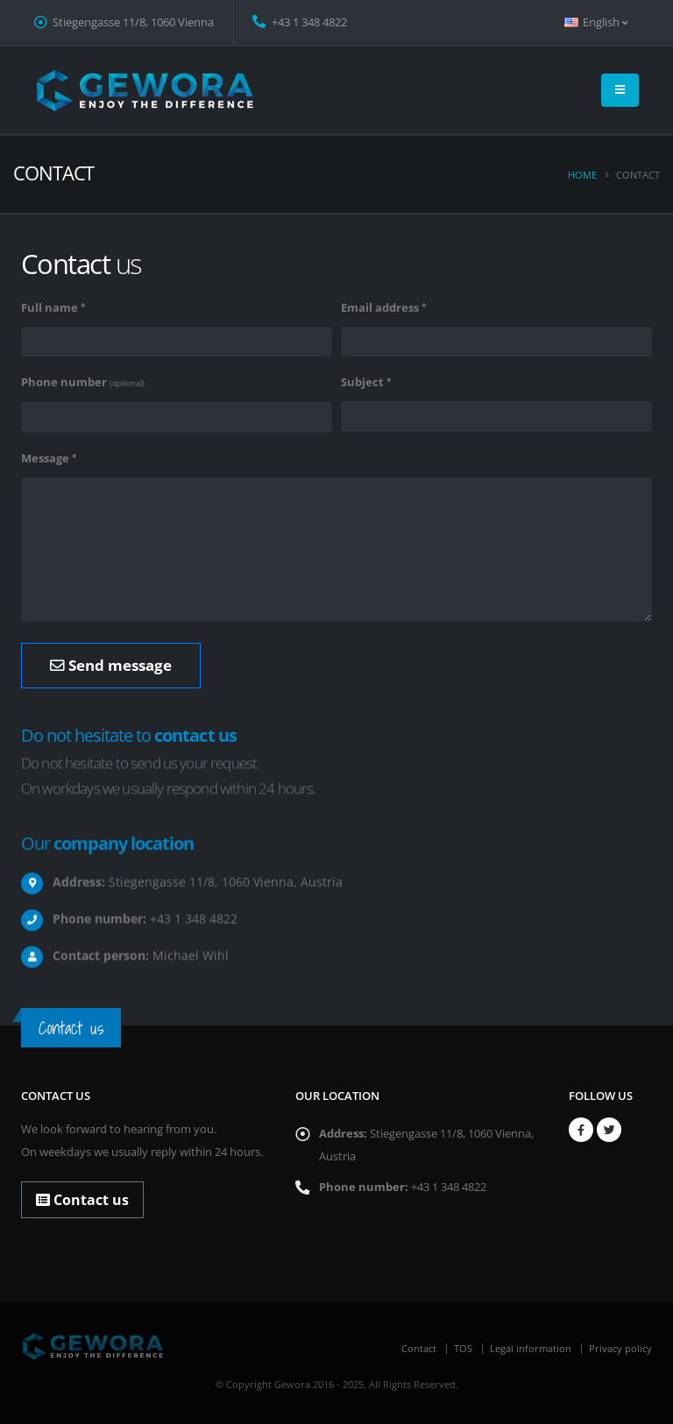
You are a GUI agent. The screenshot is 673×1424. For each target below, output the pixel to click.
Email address (380, 307)
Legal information (530, 1348)
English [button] (595, 22)
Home (582, 174)
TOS (463, 1348)
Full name (49, 307)
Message (45, 458)
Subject (362, 382)
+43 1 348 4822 (299, 22)
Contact (418, 1348)
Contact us (82, 1199)
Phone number (83, 382)
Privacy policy (620, 1348)
